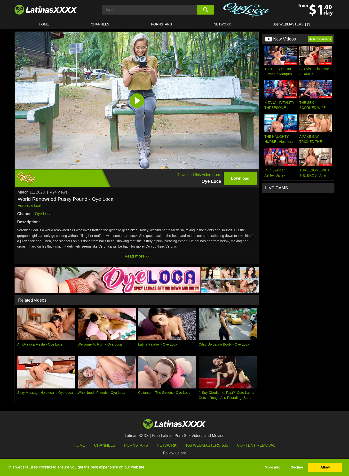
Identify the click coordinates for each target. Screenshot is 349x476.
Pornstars (161, 24)
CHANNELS (100, 24)
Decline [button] (297, 467)
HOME (44, 24)
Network (222, 24)
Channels (104, 445)
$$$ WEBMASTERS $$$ (291, 24)
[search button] (205, 10)
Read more (137, 256)
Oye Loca (43, 214)
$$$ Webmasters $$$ (206, 445)
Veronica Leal (29, 205)
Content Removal (256, 445)
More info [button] (272, 467)
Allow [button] (325, 467)
